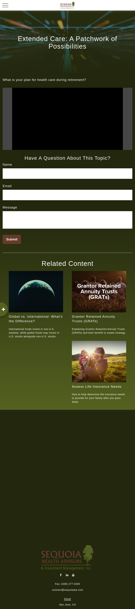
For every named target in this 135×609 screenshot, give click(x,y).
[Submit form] (12, 239)
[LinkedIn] (67, 574)
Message (10, 207)
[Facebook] (61, 574)
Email (7, 186)
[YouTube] (73, 574)
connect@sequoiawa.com (67, 589)
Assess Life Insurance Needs (97, 386)
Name (7, 164)
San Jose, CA (67, 604)
